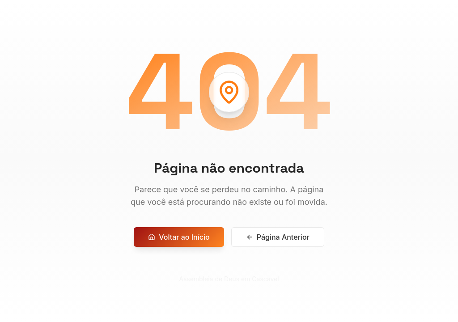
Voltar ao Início (178, 241)
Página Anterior (278, 241)
